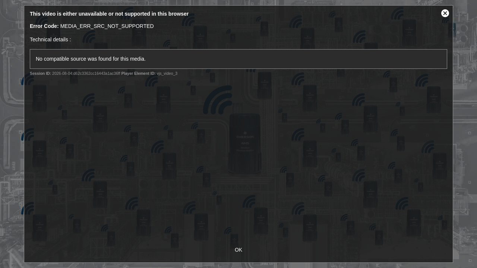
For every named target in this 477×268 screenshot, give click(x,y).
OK (238, 250)
